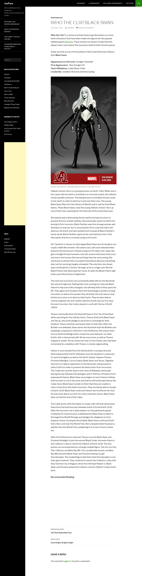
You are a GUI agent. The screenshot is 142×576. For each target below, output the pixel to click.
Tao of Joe (7, 91)
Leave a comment (86, 28)
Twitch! (7, 74)
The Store (130, 3)
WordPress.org (9, 252)
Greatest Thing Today (12, 104)
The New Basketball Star (83, 531)
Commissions (94, 3)
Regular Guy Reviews (11, 108)
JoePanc (8, 3)
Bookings (81, 3)
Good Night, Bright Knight (83, 541)
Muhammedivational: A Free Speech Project (12, 46)
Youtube (7, 78)
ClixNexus (8, 84)
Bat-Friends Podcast (11, 88)
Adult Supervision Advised (11, 30)
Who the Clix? (9, 101)
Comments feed (10, 249)
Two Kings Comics (10, 122)
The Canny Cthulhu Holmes (12, 38)
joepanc (70, 28)
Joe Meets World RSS (11, 81)
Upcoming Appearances (112, 3)
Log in (6, 242)
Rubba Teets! (9, 125)
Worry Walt (8, 94)
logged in (67, 561)
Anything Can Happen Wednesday (12, 23)
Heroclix (69, 41)
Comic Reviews (9, 98)
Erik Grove (8, 134)
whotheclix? (57, 18)
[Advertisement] (15, 183)
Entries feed (8, 245)
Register (7, 239)
